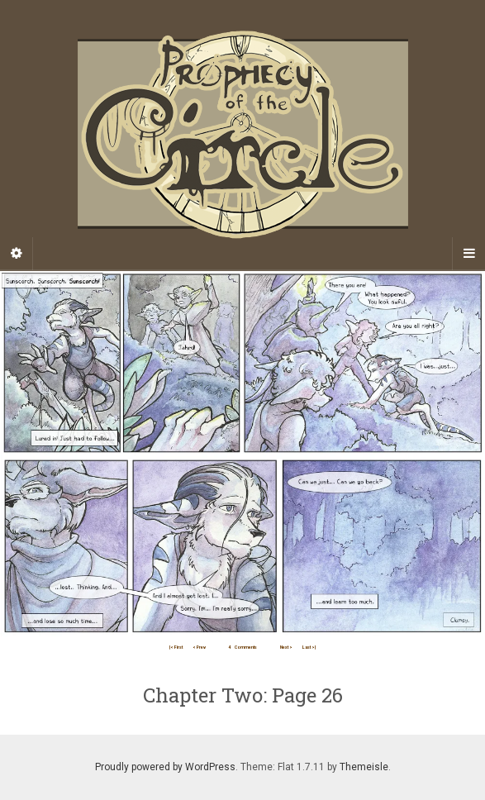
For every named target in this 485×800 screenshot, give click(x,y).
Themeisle (364, 767)
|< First (176, 647)
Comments (243, 647)
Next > (286, 647)
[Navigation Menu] (468, 253)
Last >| (309, 647)
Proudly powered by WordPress (165, 767)
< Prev (199, 647)
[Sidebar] (16, 253)
